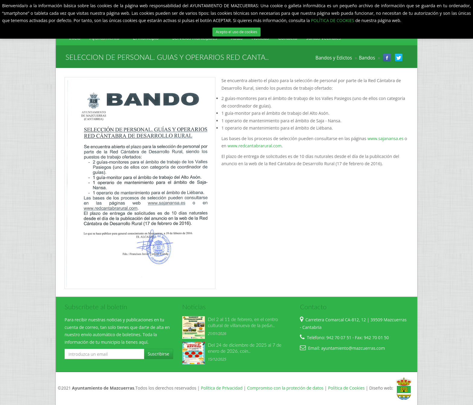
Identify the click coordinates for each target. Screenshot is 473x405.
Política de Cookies (346, 388)
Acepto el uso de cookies (236, 31)
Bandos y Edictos (334, 58)
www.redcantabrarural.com (253, 146)
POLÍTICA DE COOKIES (333, 20)
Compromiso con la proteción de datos (285, 388)
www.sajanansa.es (385, 138)
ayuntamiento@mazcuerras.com (353, 348)
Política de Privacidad (222, 388)
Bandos (367, 58)
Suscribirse (158, 354)
